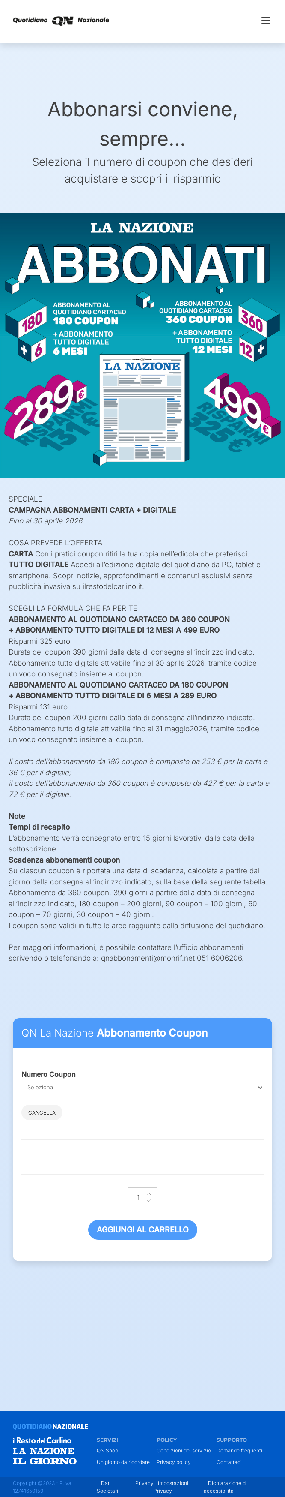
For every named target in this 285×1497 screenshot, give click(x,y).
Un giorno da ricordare (123, 1462)
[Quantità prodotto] (142, 1197)
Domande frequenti (239, 1450)
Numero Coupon (48, 1074)
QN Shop (107, 1450)
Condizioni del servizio (184, 1450)
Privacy (144, 1483)
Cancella (42, 1112)
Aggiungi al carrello (143, 1229)
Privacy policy (174, 1462)
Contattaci (229, 1462)
